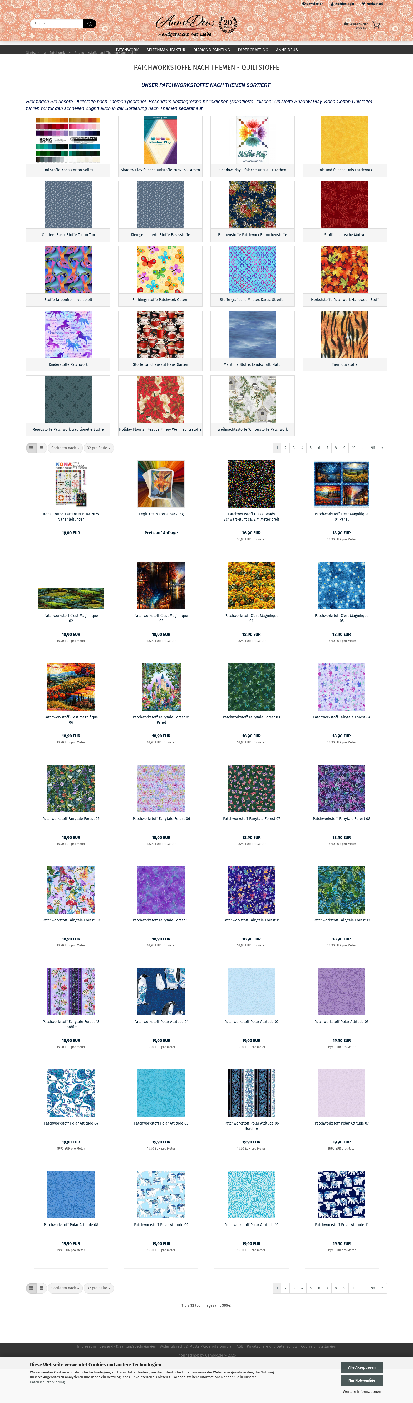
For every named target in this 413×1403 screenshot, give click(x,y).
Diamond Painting (211, 49)
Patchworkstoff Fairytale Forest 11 (251, 954)
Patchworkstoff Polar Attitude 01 (161, 1056)
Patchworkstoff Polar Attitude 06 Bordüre (251, 1159)
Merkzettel (372, 4)
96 (373, 482)
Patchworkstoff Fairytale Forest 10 (161, 954)
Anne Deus (287, 49)
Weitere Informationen (362, 1392)
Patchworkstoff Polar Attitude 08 (71, 1259)
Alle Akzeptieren (362, 1367)
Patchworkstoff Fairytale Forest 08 (341, 853)
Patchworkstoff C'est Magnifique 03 (161, 651)
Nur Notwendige (361, 1380)
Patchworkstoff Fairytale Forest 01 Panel (161, 753)
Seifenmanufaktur (165, 49)
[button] (31, 482)
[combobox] (65, 482)
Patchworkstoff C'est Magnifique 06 (71, 753)
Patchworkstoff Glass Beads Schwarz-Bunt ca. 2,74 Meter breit (251, 550)
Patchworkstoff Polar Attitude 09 (161, 1259)
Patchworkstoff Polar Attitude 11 (341, 1259)
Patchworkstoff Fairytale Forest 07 (251, 853)
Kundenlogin (342, 4)
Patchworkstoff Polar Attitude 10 (251, 1259)
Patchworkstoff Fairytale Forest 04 (341, 751)
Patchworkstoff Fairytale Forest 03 (251, 751)
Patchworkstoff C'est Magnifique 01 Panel (341, 550)
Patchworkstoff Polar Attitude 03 (341, 1056)
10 (354, 482)
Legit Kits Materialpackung (161, 548)
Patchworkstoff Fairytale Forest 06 (161, 853)
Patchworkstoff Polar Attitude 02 (251, 1056)
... (363, 482)
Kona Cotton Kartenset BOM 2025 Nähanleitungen (71, 550)
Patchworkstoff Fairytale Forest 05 (71, 853)
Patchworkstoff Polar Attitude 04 (71, 1157)
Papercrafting (253, 49)
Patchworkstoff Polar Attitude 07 (342, 1157)
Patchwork (127, 49)
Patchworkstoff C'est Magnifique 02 (71, 651)
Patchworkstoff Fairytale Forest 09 (71, 954)
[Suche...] (89, 23)
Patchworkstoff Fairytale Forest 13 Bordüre (71, 1058)
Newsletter (312, 4)
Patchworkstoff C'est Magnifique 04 (251, 651)
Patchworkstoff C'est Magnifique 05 (341, 651)
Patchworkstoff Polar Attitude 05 (161, 1157)
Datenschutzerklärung (47, 1382)
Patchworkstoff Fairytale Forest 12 (341, 954)
